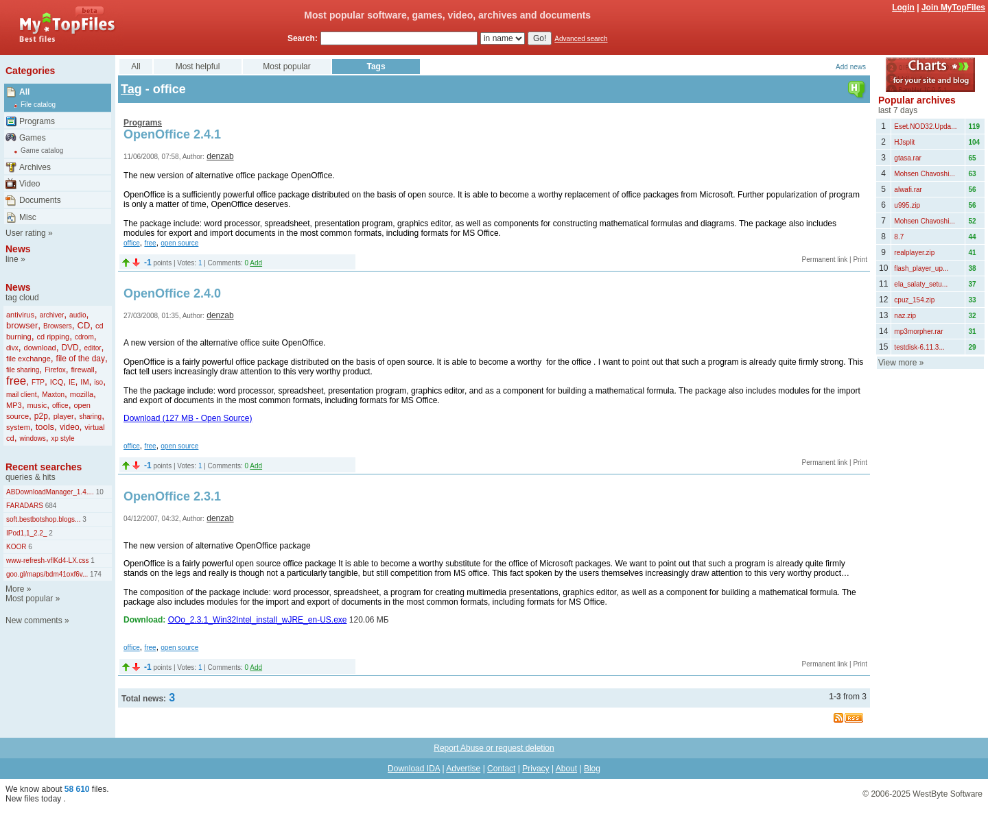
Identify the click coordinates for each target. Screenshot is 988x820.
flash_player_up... (921, 268)
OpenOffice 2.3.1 (172, 496)
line (12, 259)
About (566, 768)
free (16, 380)
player (64, 416)
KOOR (16, 547)
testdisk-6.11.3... (919, 347)
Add (256, 263)
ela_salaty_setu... (921, 284)
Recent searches (43, 466)
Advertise (463, 768)
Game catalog (42, 150)
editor (93, 348)
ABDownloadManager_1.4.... (50, 492)
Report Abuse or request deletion (494, 748)
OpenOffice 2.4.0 (172, 293)
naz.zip (905, 315)
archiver (52, 315)
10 (99, 492)
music (37, 405)
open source (179, 243)
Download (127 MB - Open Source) (188, 418)
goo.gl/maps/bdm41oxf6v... (47, 574)
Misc (27, 217)
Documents (40, 200)
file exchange (28, 358)
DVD (69, 347)
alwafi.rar (908, 189)
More (14, 589)
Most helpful (198, 66)
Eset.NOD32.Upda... (925, 126)
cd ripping (52, 337)
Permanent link (825, 259)
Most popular (29, 598)
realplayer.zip (914, 252)
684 (49, 505)
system (18, 427)
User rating (25, 233)
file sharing (22, 370)
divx (12, 348)
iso (98, 382)
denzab (220, 156)
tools (45, 427)
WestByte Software (948, 794)
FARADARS (24, 505)
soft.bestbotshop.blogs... (43, 519)
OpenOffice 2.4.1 (172, 134)
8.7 (899, 237)
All (24, 92)
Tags (375, 66)
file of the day (80, 358)
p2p (41, 416)
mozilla (81, 394)
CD (84, 325)
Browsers (57, 326)
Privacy (535, 768)
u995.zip (907, 205)
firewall (82, 369)
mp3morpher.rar (918, 331)
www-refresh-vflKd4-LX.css (47, 560)
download (40, 347)
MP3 (14, 405)
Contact (501, 768)
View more (897, 362)
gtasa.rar (907, 158)
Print (860, 259)
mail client (21, 394)
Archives (35, 167)
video (70, 427)
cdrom (84, 337)
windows (32, 438)
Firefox (55, 370)
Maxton (53, 394)
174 (94, 574)
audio (77, 315)
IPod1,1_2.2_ (26, 533)
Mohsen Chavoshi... (924, 174)
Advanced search (580, 39)
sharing (90, 416)
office (60, 405)
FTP (38, 382)
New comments (33, 620)
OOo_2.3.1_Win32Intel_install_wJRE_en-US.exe (257, 620)
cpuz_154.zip (914, 300)
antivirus (20, 315)
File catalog (38, 104)
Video (29, 184)
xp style (63, 438)
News (18, 248)
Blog (592, 768)
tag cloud (22, 297)
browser (22, 325)
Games (32, 138)
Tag (131, 89)
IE (72, 382)
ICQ (57, 382)
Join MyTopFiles (953, 7)
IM (84, 382)
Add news (851, 67)
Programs (37, 121)
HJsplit (904, 142)
